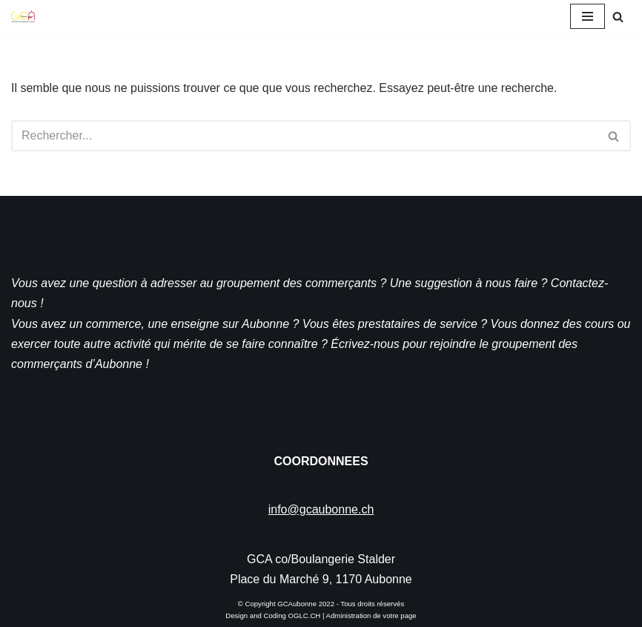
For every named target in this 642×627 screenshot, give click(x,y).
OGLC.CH (304, 615)
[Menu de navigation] (587, 16)
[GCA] (23, 16)
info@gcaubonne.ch (321, 509)
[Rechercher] (617, 16)
